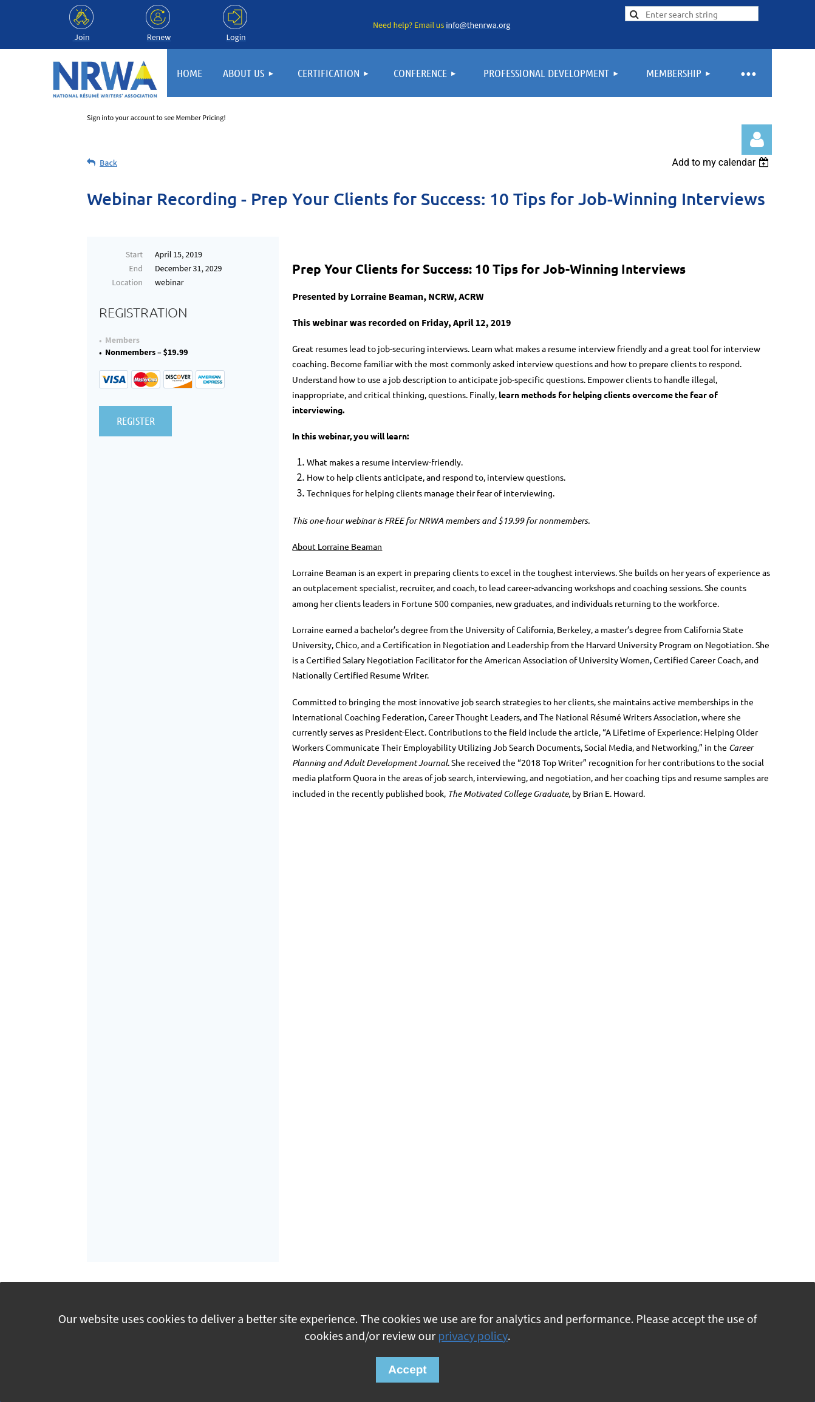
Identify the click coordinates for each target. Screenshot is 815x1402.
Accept (407, 1369)
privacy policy (472, 1336)
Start (134, 255)
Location (127, 283)
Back (108, 163)
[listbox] (722, 162)
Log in (757, 139)
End (136, 269)
